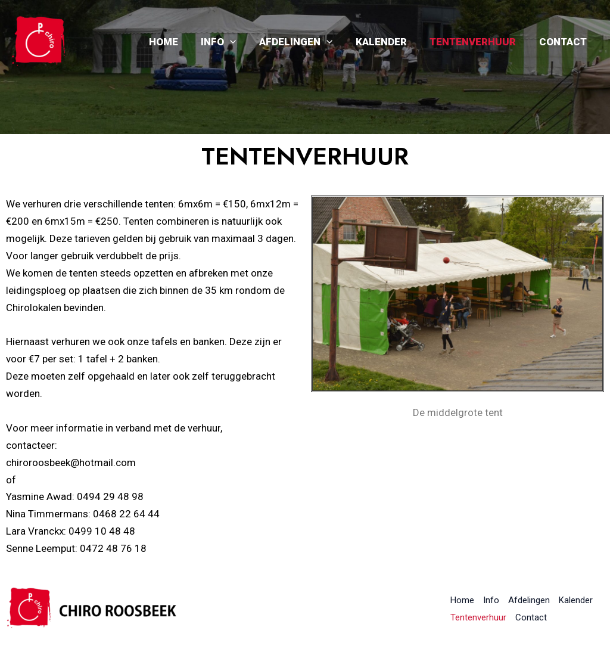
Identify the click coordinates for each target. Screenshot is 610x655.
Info (230, 42)
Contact (564, 42)
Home (178, 42)
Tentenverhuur (477, 42)
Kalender (387, 42)
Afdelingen (305, 42)
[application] (242, 42)
